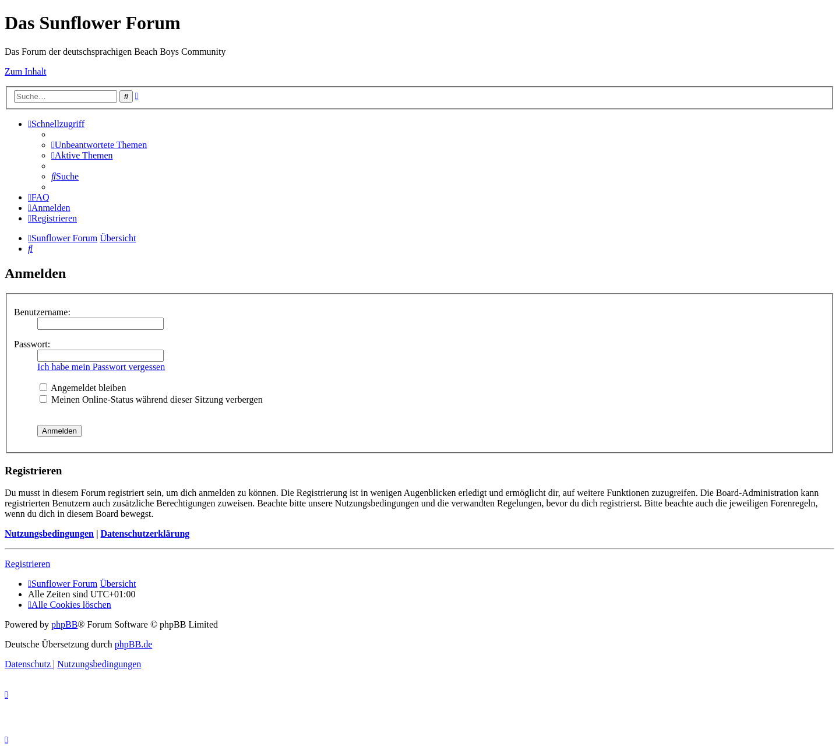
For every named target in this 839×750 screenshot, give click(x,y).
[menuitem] (99, 145)
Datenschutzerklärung (144, 533)
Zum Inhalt (26, 71)
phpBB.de (133, 644)
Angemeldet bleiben (83, 388)
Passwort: (32, 344)
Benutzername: (42, 312)
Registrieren (27, 564)
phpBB (64, 624)
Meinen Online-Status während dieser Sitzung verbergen (151, 399)
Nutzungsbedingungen (49, 533)
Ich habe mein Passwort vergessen (101, 367)
